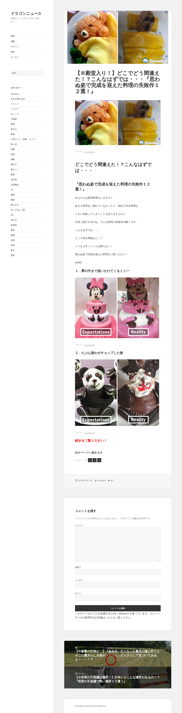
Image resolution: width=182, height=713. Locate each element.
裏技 (13, 230)
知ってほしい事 (18, 209)
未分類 (14, 179)
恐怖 (13, 154)
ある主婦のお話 (18, 98)
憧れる (14, 164)
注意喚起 (15, 184)
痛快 (13, 199)
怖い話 (14, 144)
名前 (78, 567)
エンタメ (15, 57)
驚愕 (13, 36)
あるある (15, 93)
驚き (13, 250)
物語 (13, 194)
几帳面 (14, 118)
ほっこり (15, 113)
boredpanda (89, 151)
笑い (13, 214)
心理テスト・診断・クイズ (23, 139)
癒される (15, 204)
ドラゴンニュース (26, 13)
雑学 (13, 51)
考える (14, 219)
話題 (13, 240)
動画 (13, 124)
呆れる (14, 129)
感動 (13, 41)
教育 (13, 174)
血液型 (14, 225)
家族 (13, 134)
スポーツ (15, 46)
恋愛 (13, 149)
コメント (79, 525)
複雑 (13, 235)
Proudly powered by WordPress (90, 706)
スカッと (15, 103)
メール (79, 580)
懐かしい (15, 169)
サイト (78, 593)
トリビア (15, 108)
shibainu (101, 480)
